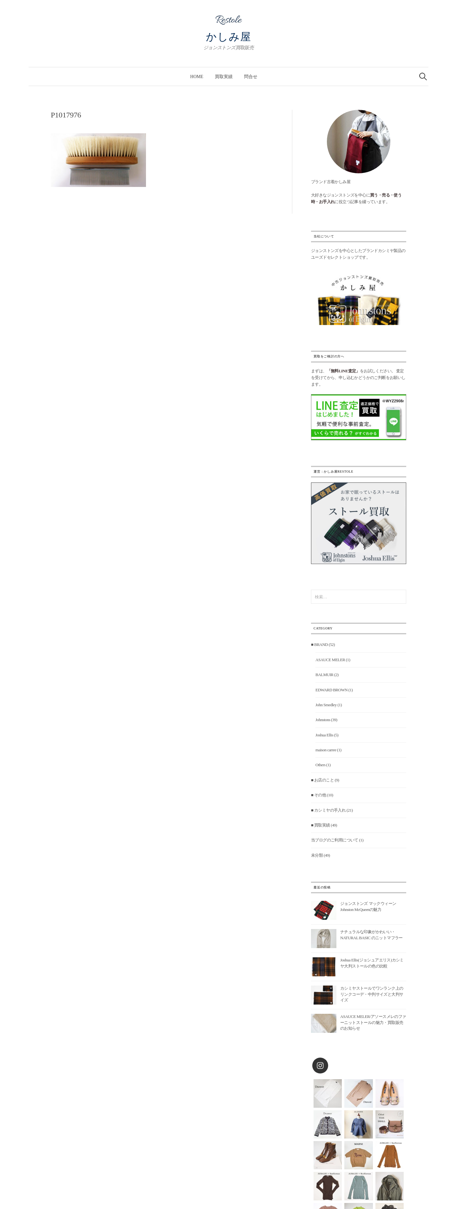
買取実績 (224, 76)
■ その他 (318, 795)
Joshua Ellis (324, 735)
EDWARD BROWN (331, 690)
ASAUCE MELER (330, 659)
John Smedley (326, 704)
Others (320, 764)
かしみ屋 (228, 37)
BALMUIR (324, 674)
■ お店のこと (322, 780)
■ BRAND (319, 644)
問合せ (250, 76)
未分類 (317, 855)
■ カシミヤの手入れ (328, 810)
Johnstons (322, 719)
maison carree (325, 749)
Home (196, 76)
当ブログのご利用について (334, 840)
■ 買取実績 (320, 825)
